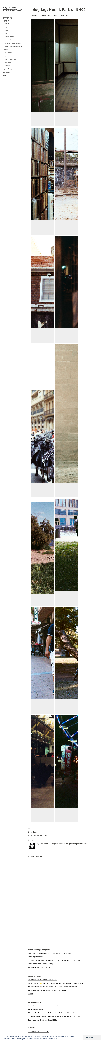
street (7, 23)
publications (8, 52)
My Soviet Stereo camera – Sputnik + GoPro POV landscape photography (54, 960)
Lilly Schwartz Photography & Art (12, 8)
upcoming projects (10, 59)
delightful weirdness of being (13, 46)
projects (6, 21)
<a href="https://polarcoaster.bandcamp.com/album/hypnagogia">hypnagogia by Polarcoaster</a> (41, 906)
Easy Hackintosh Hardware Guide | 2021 (42, 964)
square (7, 27)
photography (7, 18)
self (6, 33)
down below (8, 40)
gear (6, 56)
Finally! (30, 993)
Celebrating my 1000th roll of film (39, 967)
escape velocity (9, 36)
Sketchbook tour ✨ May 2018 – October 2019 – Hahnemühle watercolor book (55, 983)
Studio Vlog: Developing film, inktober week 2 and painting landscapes (52, 986)
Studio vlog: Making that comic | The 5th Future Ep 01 (47, 990)
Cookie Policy (52, 1039)
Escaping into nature (35, 957)
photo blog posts (9, 69)
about (6, 50)
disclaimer (8, 62)
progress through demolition (13, 43)
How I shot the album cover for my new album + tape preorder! (50, 953)
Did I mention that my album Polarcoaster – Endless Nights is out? (51, 1013)
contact (7, 65)
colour (7, 30)
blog (4, 75)
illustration (6, 72)
